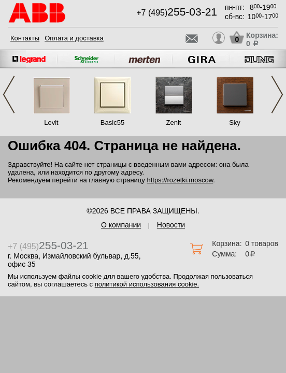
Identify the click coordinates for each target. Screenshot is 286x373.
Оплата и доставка (74, 38)
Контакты (24, 38)
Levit (51, 122)
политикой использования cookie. (147, 284)
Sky (234, 122)
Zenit (173, 122)
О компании (121, 225)
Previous (9, 94)
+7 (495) (176, 12)
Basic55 (112, 122)
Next (277, 94)
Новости (171, 225)
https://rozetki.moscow (180, 180)
